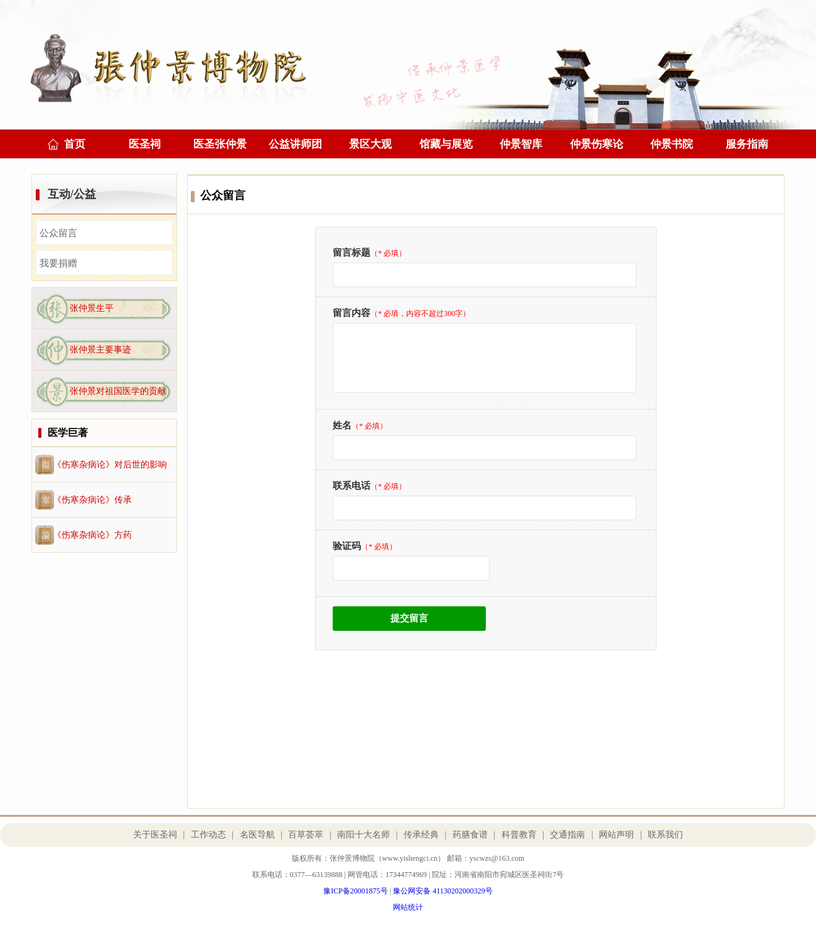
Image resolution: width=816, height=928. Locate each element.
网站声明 (616, 834)
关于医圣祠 (155, 834)
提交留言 (409, 618)
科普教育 (519, 834)
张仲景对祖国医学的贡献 (118, 391)
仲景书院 (671, 144)
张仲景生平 (92, 308)
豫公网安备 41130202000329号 (443, 891)
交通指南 (567, 834)
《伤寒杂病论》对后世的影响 (110, 464)
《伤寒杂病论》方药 (92, 535)
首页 (74, 144)
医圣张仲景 (220, 144)
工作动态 (208, 834)
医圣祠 (145, 144)
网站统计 (408, 907)
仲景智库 (521, 144)
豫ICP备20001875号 (355, 891)
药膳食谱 (470, 834)
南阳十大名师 (363, 834)
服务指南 (747, 144)
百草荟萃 (305, 834)
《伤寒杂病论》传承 (92, 500)
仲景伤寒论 (596, 144)
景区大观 (370, 144)
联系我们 (665, 834)
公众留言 (58, 233)
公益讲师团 (295, 144)
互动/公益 (72, 194)
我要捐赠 (58, 263)
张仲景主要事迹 (100, 349)
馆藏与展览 (446, 144)
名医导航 (257, 834)
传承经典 (421, 834)
